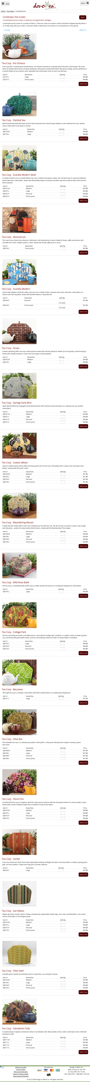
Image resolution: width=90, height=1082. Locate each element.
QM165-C (6, 248)
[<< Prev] (7, 30)
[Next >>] (82, 30)
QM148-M (6, 750)
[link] (2, 1067)
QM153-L (6, 643)
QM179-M (6, 131)
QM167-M (6, 188)
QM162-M (6, 359)
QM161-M (6, 414)
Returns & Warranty (21, 1072)
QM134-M (6, 980)
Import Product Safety (20, 1074)
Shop (5, 4)
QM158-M (6, 534)
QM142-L (6, 870)
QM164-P (6, 300)
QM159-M (6, 474)
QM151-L (6, 698)
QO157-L (6, 77)
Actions (85, 3)
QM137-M (6, 922)
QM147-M (6, 810)
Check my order (20, 1067)
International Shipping (20, 1076)
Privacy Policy (20, 1069)
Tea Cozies (10, 11)
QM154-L (6, 591)
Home (3, 11)
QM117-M (6, 1040)
